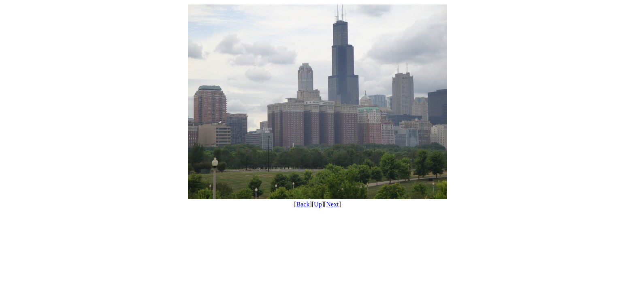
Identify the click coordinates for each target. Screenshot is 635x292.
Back (303, 204)
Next (332, 204)
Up (318, 204)
